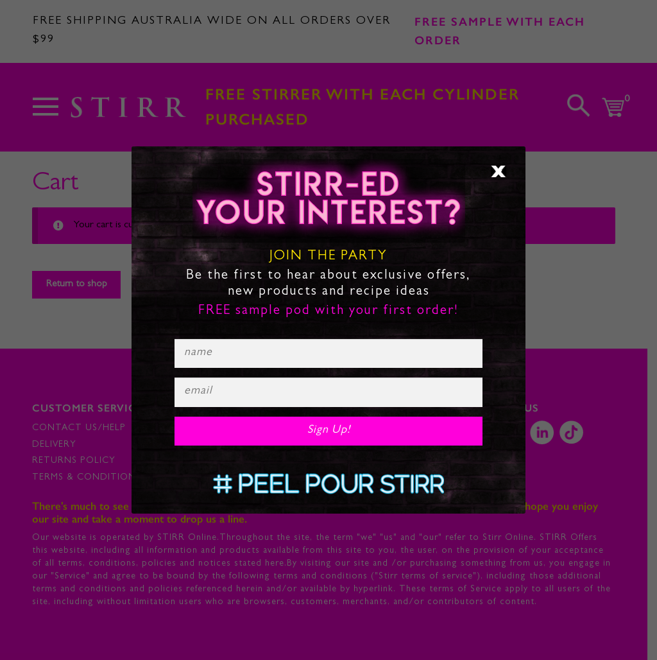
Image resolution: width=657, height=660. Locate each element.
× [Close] (498, 171)
